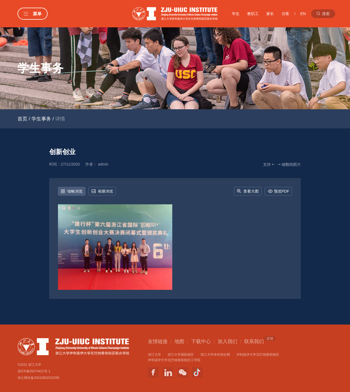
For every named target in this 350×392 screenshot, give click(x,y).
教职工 (253, 13)
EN (303, 13)
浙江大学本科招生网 (215, 354)
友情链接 (158, 341)
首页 (22, 119)
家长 (270, 13)
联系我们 (254, 341)
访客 (285, 13)
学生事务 (41, 119)
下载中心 (201, 341)
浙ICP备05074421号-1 (34, 371)
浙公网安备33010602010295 (38, 378)
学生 (236, 13)
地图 (179, 341)
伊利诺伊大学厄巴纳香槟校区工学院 (174, 360)
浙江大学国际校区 (181, 354)
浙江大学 (154, 354)
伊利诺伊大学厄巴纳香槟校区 (258, 354)
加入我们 (227, 341)
